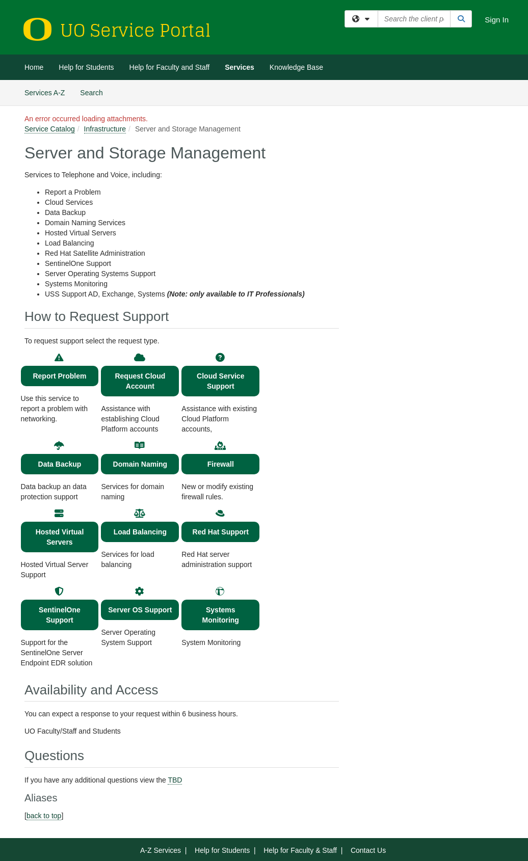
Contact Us (368, 850)
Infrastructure (105, 129)
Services (239, 67)
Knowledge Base (296, 67)
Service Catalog (49, 129)
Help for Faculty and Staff (169, 67)
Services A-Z (44, 93)
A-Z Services (160, 850)
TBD (175, 780)
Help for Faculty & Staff (300, 850)
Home (33, 67)
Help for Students (86, 67)
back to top (44, 816)
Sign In (497, 19)
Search (95, 92)
